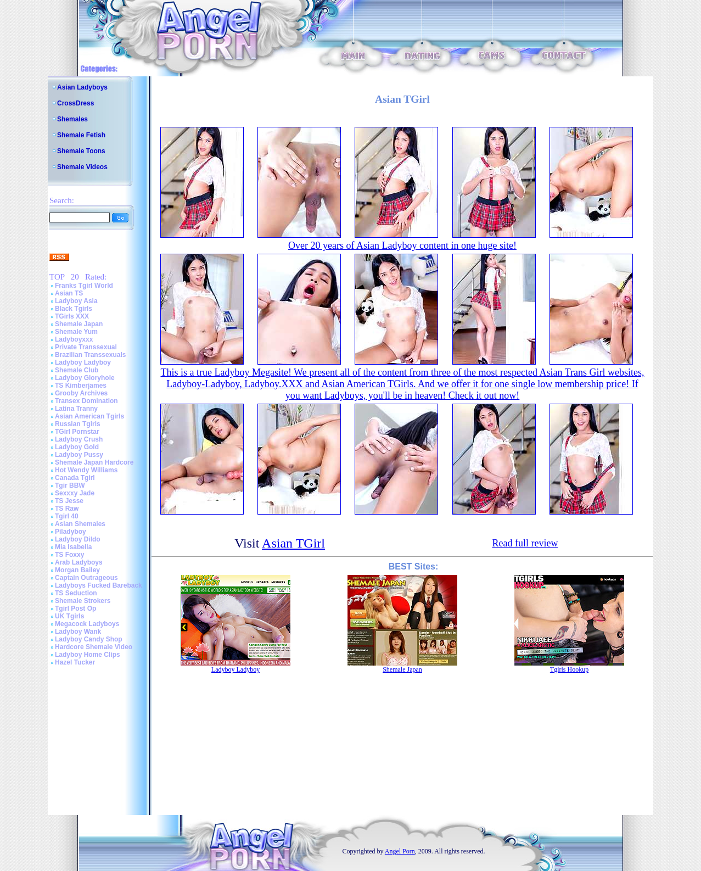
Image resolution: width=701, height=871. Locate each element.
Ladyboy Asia (76, 301)
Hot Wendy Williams (86, 470)
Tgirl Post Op (75, 608)
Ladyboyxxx (74, 339)
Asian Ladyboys (82, 87)
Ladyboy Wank (78, 631)
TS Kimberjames (80, 385)
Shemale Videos (82, 167)
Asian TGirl (293, 543)
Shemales (72, 119)
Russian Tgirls (77, 424)
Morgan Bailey (77, 570)
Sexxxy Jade (74, 493)
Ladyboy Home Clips (87, 654)
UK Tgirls (69, 616)
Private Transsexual (86, 347)
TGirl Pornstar (77, 432)
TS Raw (66, 508)
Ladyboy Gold (77, 447)
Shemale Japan (79, 324)
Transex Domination (86, 401)
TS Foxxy (69, 555)
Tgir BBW (70, 485)
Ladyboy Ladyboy (83, 362)
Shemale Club (76, 370)
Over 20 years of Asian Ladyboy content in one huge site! (402, 245)
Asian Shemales (80, 524)
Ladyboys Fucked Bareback (98, 585)
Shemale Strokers (82, 601)
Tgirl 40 (66, 516)
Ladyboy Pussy (79, 455)
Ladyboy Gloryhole (85, 378)
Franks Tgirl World (84, 285)
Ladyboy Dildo (77, 539)
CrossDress (75, 103)
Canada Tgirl (75, 478)
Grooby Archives (81, 393)
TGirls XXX (72, 316)
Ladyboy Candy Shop (88, 639)
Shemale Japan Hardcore (94, 462)
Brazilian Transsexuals (90, 355)
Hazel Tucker (75, 662)
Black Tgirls (73, 308)
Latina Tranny (76, 408)
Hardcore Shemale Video (93, 647)
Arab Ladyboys (79, 562)
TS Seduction (76, 593)
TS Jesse (69, 501)
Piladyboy (70, 531)
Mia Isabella (73, 547)
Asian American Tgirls (89, 416)
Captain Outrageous (86, 578)
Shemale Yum (76, 332)
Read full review (525, 543)
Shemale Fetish (81, 135)
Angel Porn (400, 851)
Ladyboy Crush (79, 439)
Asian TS (69, 293)
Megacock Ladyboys (87, 624)
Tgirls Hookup (569, 669)
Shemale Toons (81, 151)
